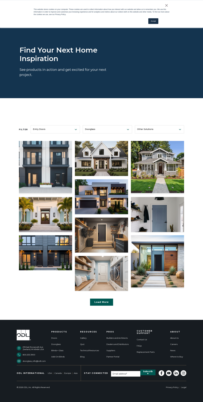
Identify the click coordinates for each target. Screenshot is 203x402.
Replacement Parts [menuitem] (146, 352)
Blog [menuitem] (82, 357)
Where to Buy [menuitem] (176, 357)
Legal (183, 387)
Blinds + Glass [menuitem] (57, 350)
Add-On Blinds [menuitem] (58, 357)
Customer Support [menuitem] (145, 332)
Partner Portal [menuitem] (112, 357)
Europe (67, 373)
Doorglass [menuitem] (56, 344)
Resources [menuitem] (88, 332)
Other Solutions (145, 129)
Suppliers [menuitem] (110, 350)
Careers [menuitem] (174, 344)
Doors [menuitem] (54, 338)
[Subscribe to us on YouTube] (169, 373)
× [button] (166, 5)
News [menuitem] (172, 350)
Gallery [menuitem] (83, 338)
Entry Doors (39, 129)
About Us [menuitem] (174, 338)
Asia (75, 373)
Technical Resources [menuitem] (89, 350)
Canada (58, 373)
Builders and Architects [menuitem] (117, 338)
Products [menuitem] (59, 332)
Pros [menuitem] (110, 332)
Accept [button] (153, 21)
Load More (101, 302)
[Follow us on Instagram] (183, 373)
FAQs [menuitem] (139, 346)
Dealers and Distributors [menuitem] (117, 344)
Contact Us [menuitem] (142, 340)
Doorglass (90, 129)
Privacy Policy (172, 387)
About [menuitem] (175, 332)
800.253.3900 (29, 355)
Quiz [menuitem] (82, 344)
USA (50, 373)
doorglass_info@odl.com (34, 361)
